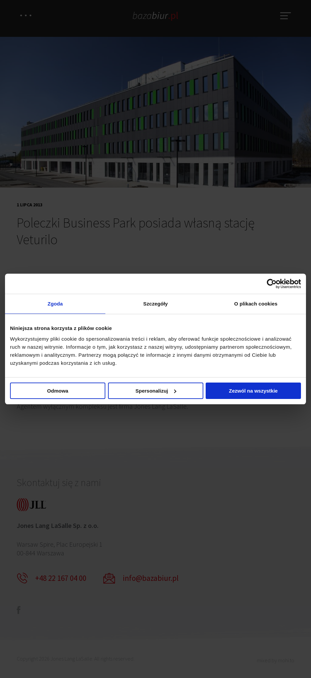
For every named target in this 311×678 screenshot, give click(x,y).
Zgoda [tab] (55, 304)
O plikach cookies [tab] (255, 304)
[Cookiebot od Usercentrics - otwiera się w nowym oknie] (271, 283)
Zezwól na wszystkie (253, 391)
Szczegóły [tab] (155, 304)
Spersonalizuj (155, 391)
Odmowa (57, 391)
